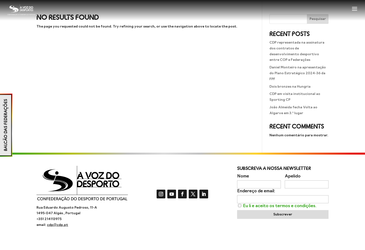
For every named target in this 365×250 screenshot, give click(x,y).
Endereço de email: (256, 191)
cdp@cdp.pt (57, 225)
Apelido (293, 176)
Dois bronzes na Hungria (290, 87)
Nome (243, 176)
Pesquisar (318, 19)
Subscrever (282, 214)
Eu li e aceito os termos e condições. (279, 206)
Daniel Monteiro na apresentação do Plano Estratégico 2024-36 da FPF (297, 73)
